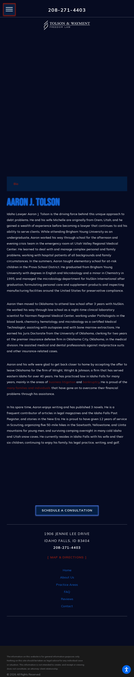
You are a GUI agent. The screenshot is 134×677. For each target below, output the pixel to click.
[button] (126, 669)
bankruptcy (91, 382)
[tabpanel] (67, 321)
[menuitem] (67, 570)
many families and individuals (28, 388)
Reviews (67, 599)
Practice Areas (67, 584)
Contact (67, 606)
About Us (67, 577)
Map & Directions (67, 557)
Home (67, 570)
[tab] (16, 184)
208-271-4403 (67, 10)
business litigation (62, 382)
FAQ (67, 592)
